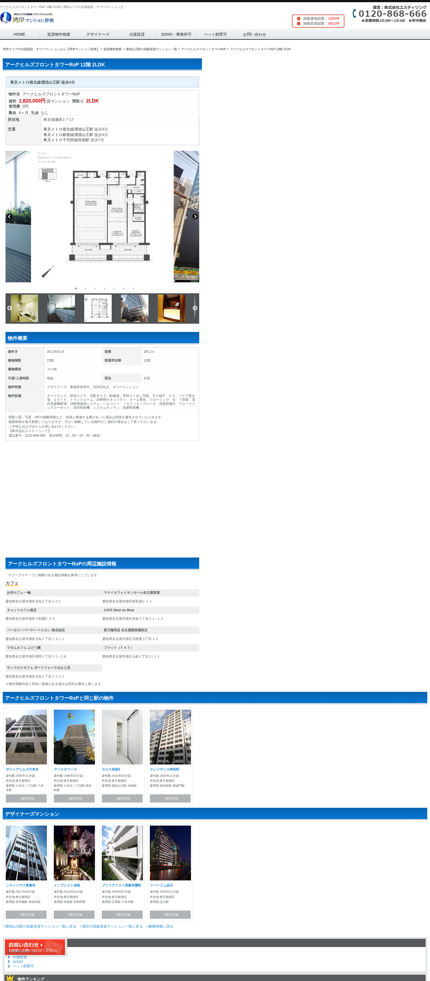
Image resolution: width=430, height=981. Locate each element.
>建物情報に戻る (159, 926)
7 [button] (133, 288)
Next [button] (195, 216)
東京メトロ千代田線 (60, 140)
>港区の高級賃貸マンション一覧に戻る (111, 926)
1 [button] (75, 288)
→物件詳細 (26, 798)
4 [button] (104, 288)
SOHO (18, 962)
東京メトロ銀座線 (58, 134)
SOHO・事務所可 (176, 34)
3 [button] (95, 288)
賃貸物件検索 (58, 34)
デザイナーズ (97, 34)
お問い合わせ (254, 34)
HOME (19, 34)
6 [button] (124, 288)
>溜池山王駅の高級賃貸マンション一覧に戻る (39, 926)
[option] (102, 216)
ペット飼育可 (215, 34)
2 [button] (85, 288)
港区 (59, 119)
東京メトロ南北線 (58, 129)
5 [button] (114, 288)
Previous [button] (9, 216)
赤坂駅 (83, 140)
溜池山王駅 (83, 129)
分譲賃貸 (137, 34)
